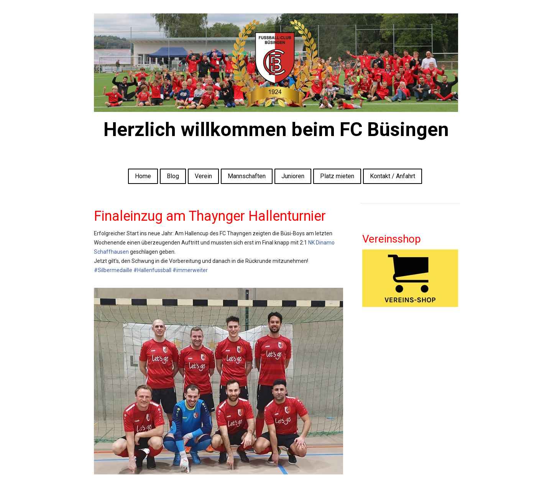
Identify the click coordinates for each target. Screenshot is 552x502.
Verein (203, 176)
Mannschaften (247, 176)
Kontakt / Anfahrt (392, 176)
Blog (173, 176)
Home (143, 176)
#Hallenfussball (152, 270)
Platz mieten (337, 176)
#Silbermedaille (113, 270)
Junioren (292, 176)
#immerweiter (190, 270)
